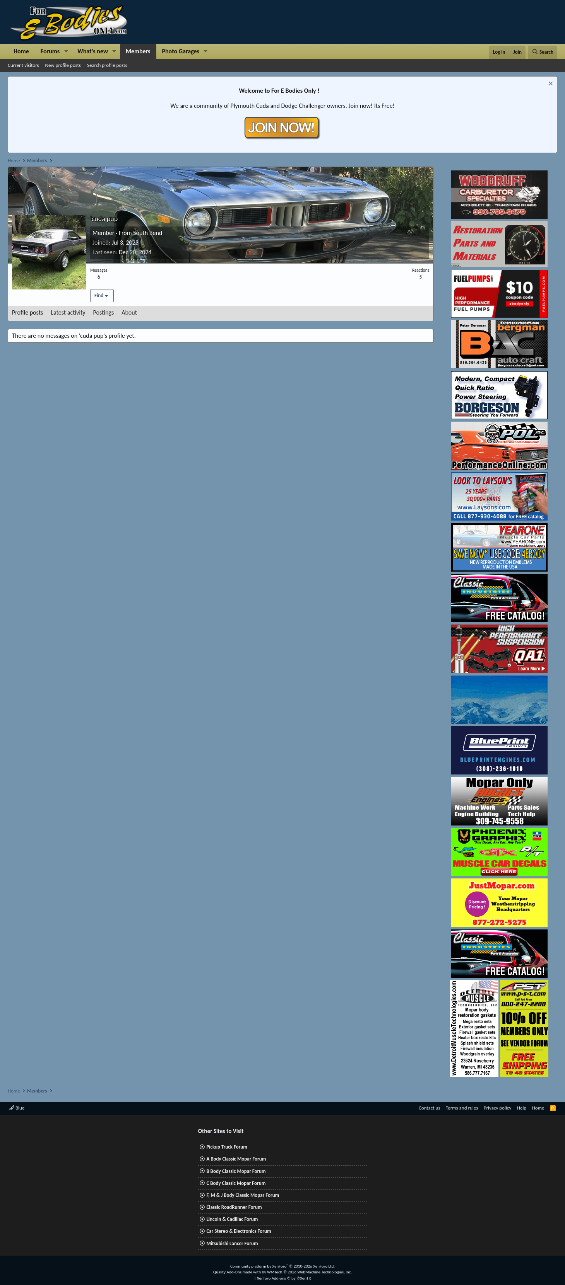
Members (138, 51)
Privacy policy (498, 1108)
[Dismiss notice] (549, 84)
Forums (50, 51)
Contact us (429, 1108)
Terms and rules (462, 1108)
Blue (16, 1108)
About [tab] (129, 312)
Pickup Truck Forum (226, 1147)
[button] (66, 51)
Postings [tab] (103, 312)
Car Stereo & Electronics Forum (238, 1231)
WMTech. (309, 1272)
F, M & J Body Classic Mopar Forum (242, 1195)
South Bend (147, 233)
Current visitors (23, 65)
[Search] (542, 52)
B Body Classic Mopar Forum (235, 1171)
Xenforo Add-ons (284, 1278)
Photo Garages (181, 51)
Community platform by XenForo (282, 1266)
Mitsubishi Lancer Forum (232, 1243)
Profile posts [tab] (27, 312)
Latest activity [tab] (68, 312)
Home (21, 51)
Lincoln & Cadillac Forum (232, 1219)
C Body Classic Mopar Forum (235, 1183)
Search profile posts (107, 65)
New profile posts (63, 65)
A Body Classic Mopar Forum (236, 1159)
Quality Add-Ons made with (237, 1272)
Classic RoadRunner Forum (234, 1207)
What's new (92, 51)
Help (521, 1108)
